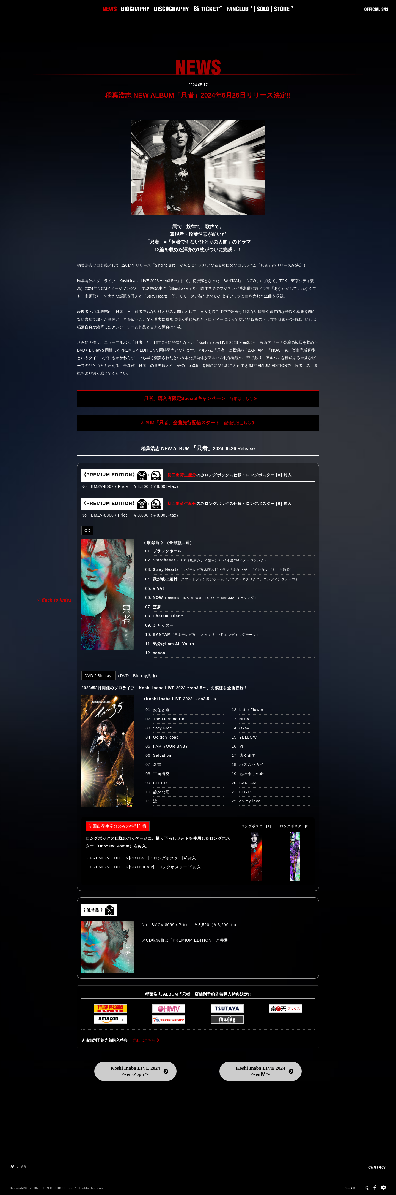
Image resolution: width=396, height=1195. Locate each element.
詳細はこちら (196, 398)
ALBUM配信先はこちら (196, 422)
